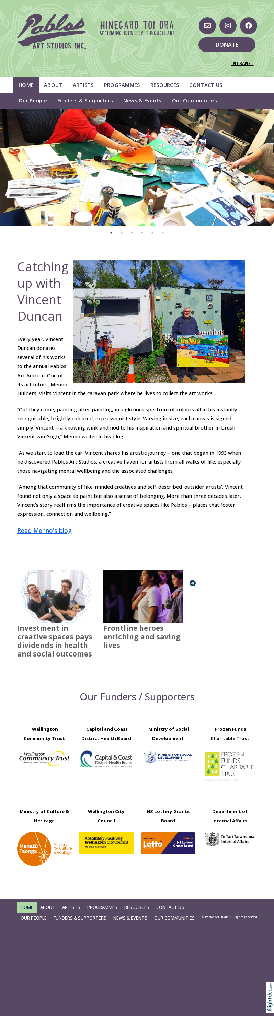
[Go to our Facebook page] (248, 25)
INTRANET (242, 63)
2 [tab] (121, 232)
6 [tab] (162, 232)
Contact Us (205, 84)
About (53, 84)
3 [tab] (131, 232)
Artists (83, 84)
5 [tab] (152, 232)
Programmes (122, 84)
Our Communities (194, 100)
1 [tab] (111, 232)
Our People (33, 100)
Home (26, 84)
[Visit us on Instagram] (228, 25)
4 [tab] (142, 232)
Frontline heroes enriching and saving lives (142, 636)
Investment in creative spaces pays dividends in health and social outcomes (54, 641)
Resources (164, 84)
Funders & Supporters (85, 100)
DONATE (227, 44)
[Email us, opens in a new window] (207, 25)
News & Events (142, 100)
